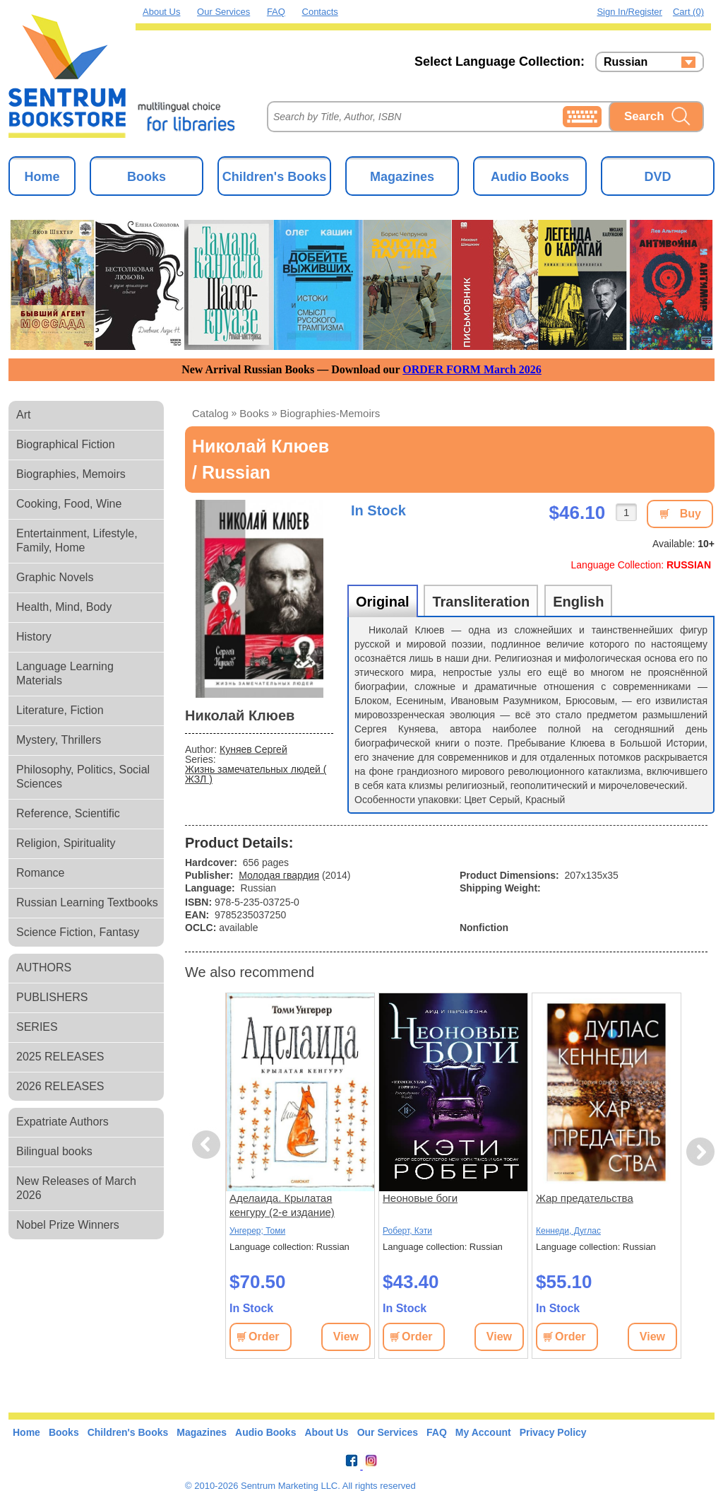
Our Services (223, 11)
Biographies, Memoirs (71, 474)
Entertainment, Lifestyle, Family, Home (77, 540)
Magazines (402, 177)
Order (264, 1337)
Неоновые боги (420, 1198)
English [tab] (578, 601)
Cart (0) (688, 11)
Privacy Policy (553, 1432)
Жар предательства (584, 1198)
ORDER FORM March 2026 (472, 369)
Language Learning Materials (65, 673)
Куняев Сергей (253, 749)
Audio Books (530, 177)
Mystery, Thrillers (58, 740)
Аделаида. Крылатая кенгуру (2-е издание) (282, 1205)
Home (41, 177)
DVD (657, 177)
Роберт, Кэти (407, 1231)
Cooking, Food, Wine (68, 504)
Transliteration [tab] (481, 601)
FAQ (276, 11)
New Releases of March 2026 (76, 1188)
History (34, 637)
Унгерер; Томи (257, 1231)
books (254, 413)
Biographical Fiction (65, 444)
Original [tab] (383, 601)
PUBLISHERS (52, 997)
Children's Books (274, 177)
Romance (40, 873)
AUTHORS (43, 967)
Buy (690, 514)
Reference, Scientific (68, 813)
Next (700, 1152)
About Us (161, 11)
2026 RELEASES (60, 1086)
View (346, 1337)
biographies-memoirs (330, 413)
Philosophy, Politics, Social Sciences (83, 777)
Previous (208, 1145)
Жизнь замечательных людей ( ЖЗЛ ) (255, 774)
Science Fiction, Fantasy (77, 932)
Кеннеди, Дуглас (568, 1231)
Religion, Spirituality (66, 843)
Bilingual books (54, 1151)
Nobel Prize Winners (67, 1225)
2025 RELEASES (60, 1057)
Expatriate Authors (62, 1122)
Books (146, 177)
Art (23, 415)
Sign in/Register (629, 11)
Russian (625, 62)
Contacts (320, 11)
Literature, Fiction (60, 710)
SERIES (37, 1027)
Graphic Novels (54, 577)
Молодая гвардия (279, 875)
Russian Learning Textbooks (87, 902)
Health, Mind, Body (64, 607)
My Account (483, 1432)
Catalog (210, 413)
